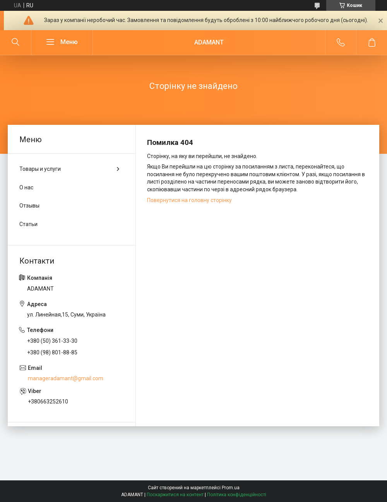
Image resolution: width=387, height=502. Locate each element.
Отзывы (29, 206)
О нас (26, 187)
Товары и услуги (40, 169)
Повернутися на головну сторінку (189, 200)
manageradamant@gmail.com (65, 378)
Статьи (28, 224)
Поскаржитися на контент (175, 494)
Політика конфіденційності (236, 494)
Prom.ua (231, 487)
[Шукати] (15, 42)
